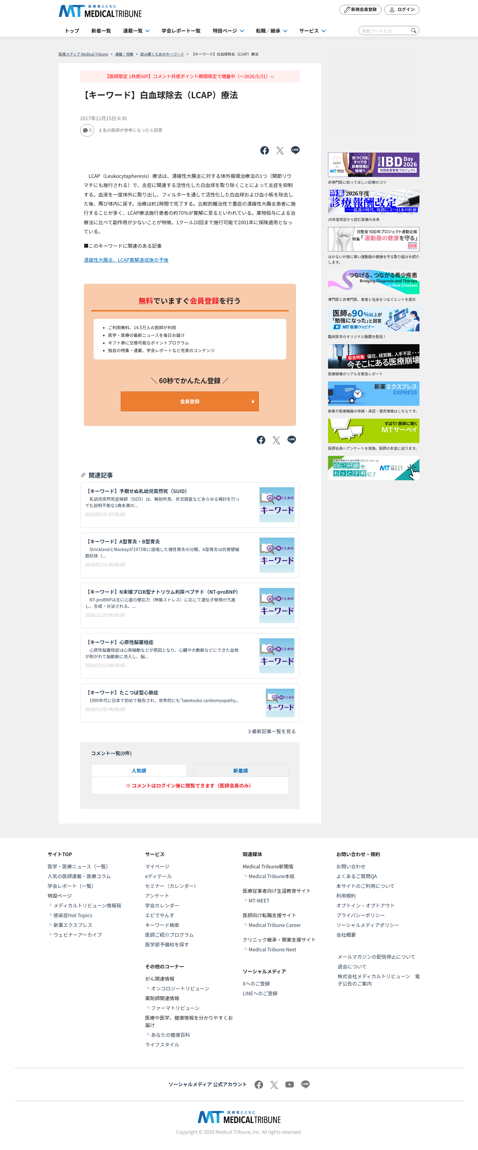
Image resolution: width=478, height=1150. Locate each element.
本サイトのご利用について (365, 885)
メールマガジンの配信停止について (376, 956)
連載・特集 (124, 53)
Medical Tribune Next (272, 949)
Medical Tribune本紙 (272, 876)
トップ (72, 30)
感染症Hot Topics (73, 915)
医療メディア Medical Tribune (83, 53)
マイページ (157, 866)
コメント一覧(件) (111, 753)
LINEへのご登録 (260, 993)
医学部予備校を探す (167, 944)
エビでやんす (159, 915)
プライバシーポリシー (360, 915)
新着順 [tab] (240, 770)
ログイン (402, 9)
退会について (352, 966)
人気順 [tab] (138, 770)
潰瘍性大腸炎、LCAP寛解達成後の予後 (126, 259)
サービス (309, 30)
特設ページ (225, 30)
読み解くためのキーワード (162, 53)
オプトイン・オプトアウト (365, 905)
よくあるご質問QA (356, 876)
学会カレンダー (162, 905)
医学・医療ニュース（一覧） (79, 866)
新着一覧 (101, 30)
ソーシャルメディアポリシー (367, 924)
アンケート (157, 895)
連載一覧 (133, 30)
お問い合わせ (351, 866)
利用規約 (346, 895)
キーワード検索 (162, 924)
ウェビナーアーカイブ (78, 934)
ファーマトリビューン (175, 1007)
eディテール (158, 876)
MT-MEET (259, 900)
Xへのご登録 (256, 983)
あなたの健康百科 (170, 1034)
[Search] (388, 30)
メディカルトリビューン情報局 (87, 905)
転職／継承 (268, 30)
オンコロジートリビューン (180, 988)
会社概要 (346, 934)
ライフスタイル (162, 1044)
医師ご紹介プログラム (169, 934)
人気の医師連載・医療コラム (79, 876)
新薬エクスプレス (73, 924)
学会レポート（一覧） (72, 885)
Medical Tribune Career (275, 924)
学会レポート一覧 (181, 30)
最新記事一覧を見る (271, 731)
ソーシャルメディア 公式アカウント (207, 1084)
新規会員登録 (360, 9)
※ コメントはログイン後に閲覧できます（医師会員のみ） (190, 785)
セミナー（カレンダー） (172, 885)
